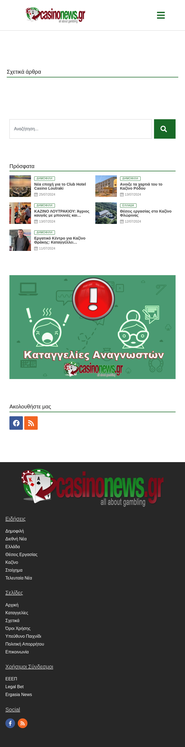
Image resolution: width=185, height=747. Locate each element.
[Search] (165, 129)
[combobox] (80, 129)
